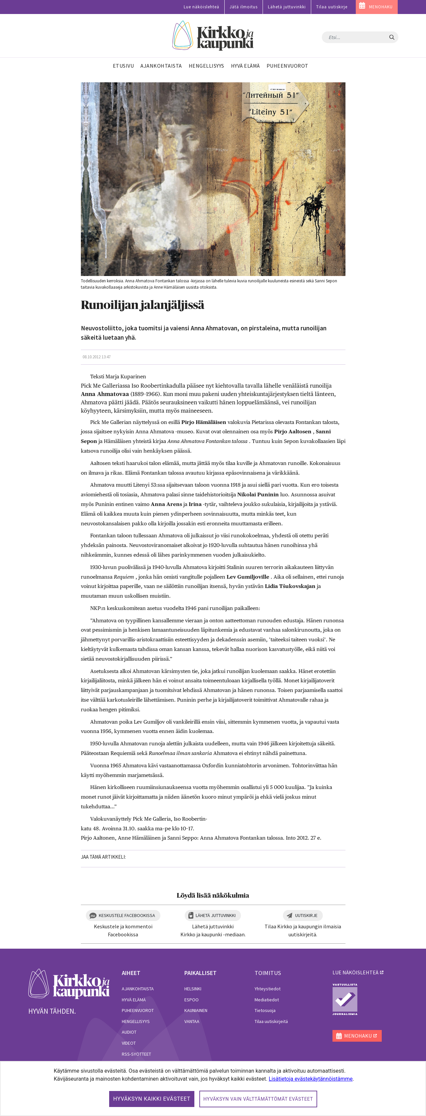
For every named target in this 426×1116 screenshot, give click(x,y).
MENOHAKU (381, 7)
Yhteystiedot (268, 989)
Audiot (129, 1032)
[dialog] (213, 1088)
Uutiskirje (306, 915)
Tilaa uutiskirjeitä (271, 1021)
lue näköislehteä (355, 972)
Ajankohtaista (138, 989)
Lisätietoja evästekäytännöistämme (310, 1079)
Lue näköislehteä (201, 7)
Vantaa (191, 1021)
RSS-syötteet (136, 1054)
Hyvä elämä (134, 1000)
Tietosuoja (265, 1010)
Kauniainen (195, 1010)
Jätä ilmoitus (244, 7)
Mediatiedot (267, 1000)
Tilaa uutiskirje (331, 7)
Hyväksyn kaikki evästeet (151, 1099)
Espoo (191, 1000)
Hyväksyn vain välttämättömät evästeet (258, 1099)
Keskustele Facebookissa (127, 915)
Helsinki (192, 989)
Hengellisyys (136, 1021)
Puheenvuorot (138, 1010)
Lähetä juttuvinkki (287, 7)
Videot (129, 1043)
